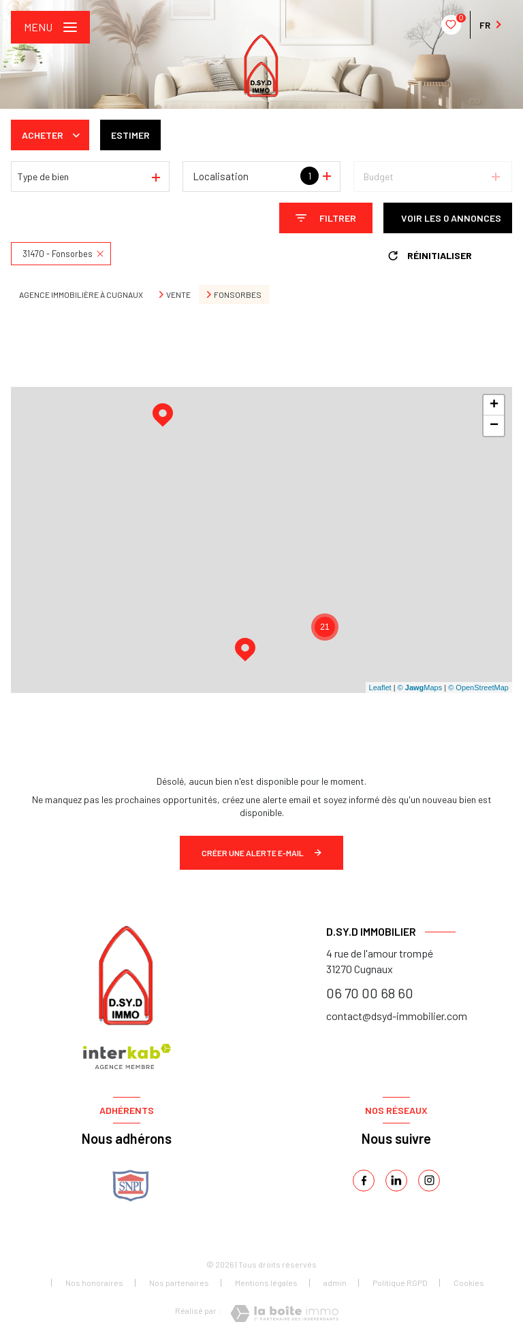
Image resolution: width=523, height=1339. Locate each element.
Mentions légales (266, 1282)
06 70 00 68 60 (369, 993)
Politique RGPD (400, 1282)
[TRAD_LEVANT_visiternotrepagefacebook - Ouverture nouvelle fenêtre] (364, 1180)
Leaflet (380, 687)
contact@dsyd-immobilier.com (396, 1015)
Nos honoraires (94, 1282)
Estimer (130, 135)
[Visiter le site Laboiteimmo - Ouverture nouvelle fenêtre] (284, 1313)
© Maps (420, 687)
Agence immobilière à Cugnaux (81, 294)
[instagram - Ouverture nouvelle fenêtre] (429, 1180)
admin (335, 1282)
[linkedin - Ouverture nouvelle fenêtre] (396, 1180)
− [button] (494, 426)
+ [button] (494, 405)
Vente (178, 294)
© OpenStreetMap (478, 687)
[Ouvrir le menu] (50, 27)
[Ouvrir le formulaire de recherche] (326, 218)
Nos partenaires (179, 1282)
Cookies (469, 1282)
